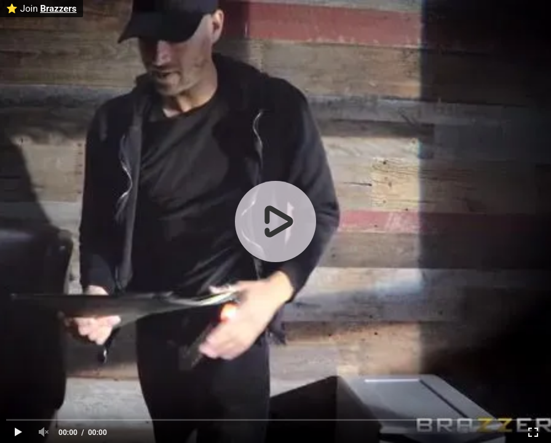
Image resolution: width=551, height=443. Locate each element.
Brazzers (58, 8)
